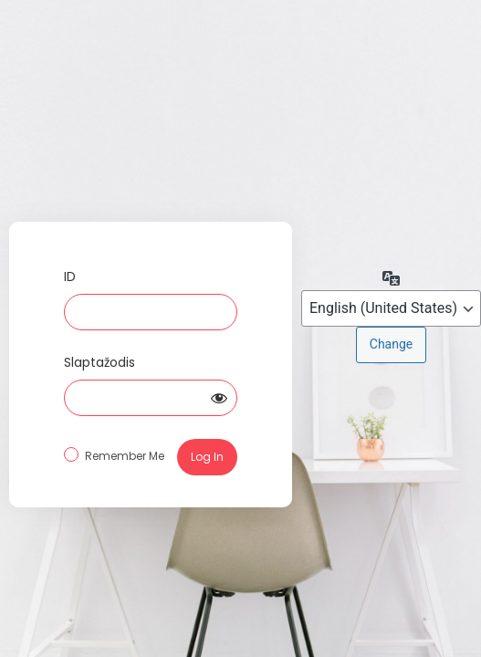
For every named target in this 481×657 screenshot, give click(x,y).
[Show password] (219, 398)
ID (70, 276)
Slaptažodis (99, 362)
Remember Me (124, 456)
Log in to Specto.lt (150, 157)
